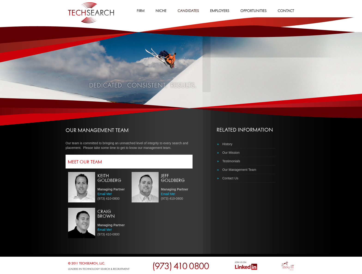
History (224, 144)
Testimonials (228, 161)
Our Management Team (236, 169)
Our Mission (228, 152)
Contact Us (227, 178)
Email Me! (104, 194)
